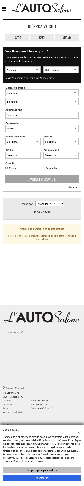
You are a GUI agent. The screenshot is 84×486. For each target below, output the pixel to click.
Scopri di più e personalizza (42, 470)
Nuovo (66, 37)
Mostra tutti (73, 187)
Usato (17, 37)
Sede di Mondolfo (15, 388)
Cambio (10, 163)
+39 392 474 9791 (40, 404)
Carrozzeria (12, 123)
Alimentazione (13, 109)
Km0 (42, 37)
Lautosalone (14, 332)
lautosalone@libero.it (41, 408)
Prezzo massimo (15, 136)
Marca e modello (15, 87)
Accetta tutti (42, 477)
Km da (9, 149)
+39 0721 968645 (39, 400)
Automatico (52, 168)
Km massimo (51, 149)
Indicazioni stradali (13, 412)
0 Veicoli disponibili (42, 179)
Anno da (48, 136)
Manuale (13, 168)
